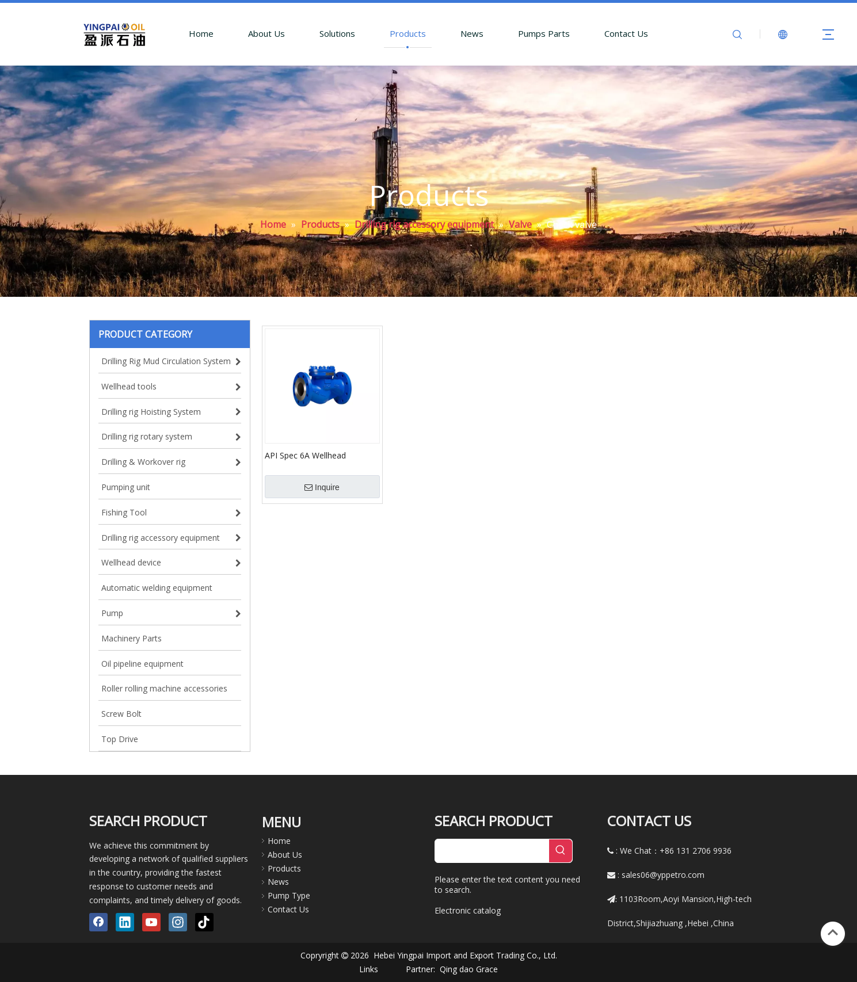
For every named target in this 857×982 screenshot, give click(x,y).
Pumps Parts (544, 33)
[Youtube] (151, 922)
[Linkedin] (125, 922)
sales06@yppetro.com (663, 874)
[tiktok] (204, 922)
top (833, 932)
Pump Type (289, 895)
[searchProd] (492, 850)
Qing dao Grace (469, 969)
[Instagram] (178, 922)
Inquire (322, 487)
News (471, 33)
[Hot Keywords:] (560, 850)
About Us (266, 33)
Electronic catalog (468, 910)
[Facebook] (98, 922)
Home (201, 33)
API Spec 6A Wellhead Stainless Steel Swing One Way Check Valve (322, 455)
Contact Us (626, 33)
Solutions (337, 33)
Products (408, 33)
